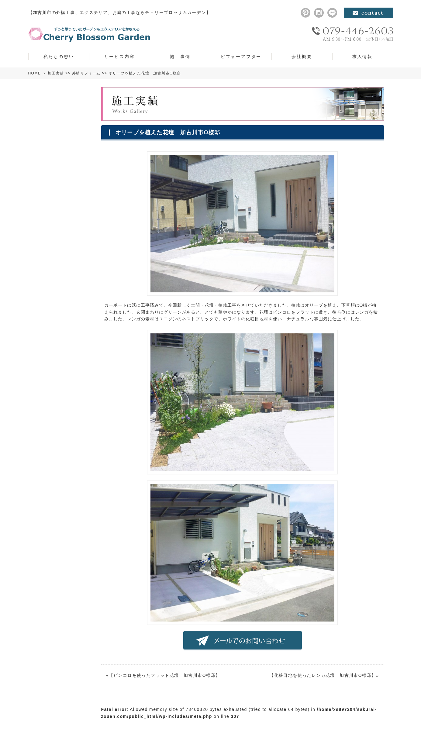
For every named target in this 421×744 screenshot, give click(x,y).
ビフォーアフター (241, 56)
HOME (34, 73)
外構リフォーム (86, 73)
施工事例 (180, 56)
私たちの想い (58, 56)
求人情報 (362, 56)
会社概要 (302, 56)
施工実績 (56, 73)
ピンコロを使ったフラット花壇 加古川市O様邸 (164, 675)
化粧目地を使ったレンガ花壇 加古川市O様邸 (322, 675)
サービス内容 (119, 56)
